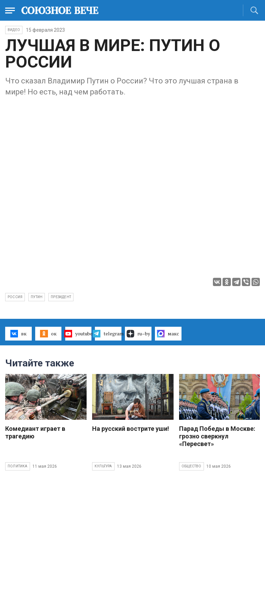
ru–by (138, 333)
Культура (103, 466)
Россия (15, 297)
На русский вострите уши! (130, 428)
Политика (18, 466)
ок (48, 333)
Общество (191, 466)
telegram (108, 333)
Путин (36, 297)
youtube (78, 333)
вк (18, 333)
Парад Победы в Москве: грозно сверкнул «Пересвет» (217, 436)
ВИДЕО (14, 30)
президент (61, 297)
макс (168, 333)
